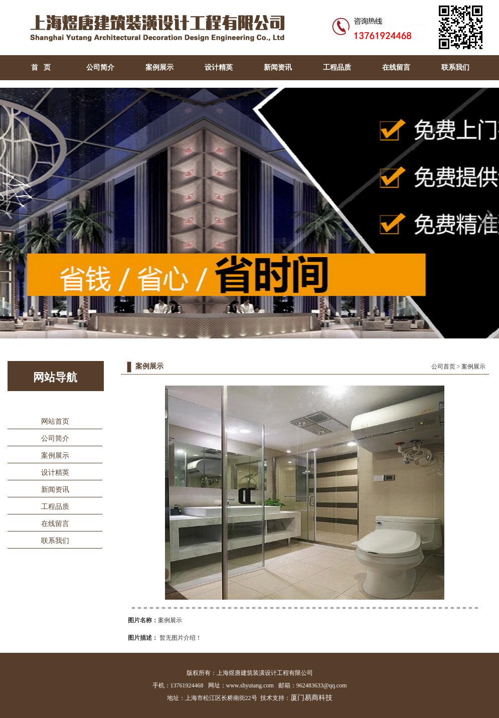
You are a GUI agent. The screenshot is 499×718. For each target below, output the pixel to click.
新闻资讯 (278, 67)
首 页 (41, 67)
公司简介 (100, 67)
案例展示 (159, 67)
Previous (9, 214)
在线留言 (396, 67)
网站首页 (55, 421)
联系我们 (455, 67)
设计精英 (219, 67)
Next (489, 214)
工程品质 (337, 67)
